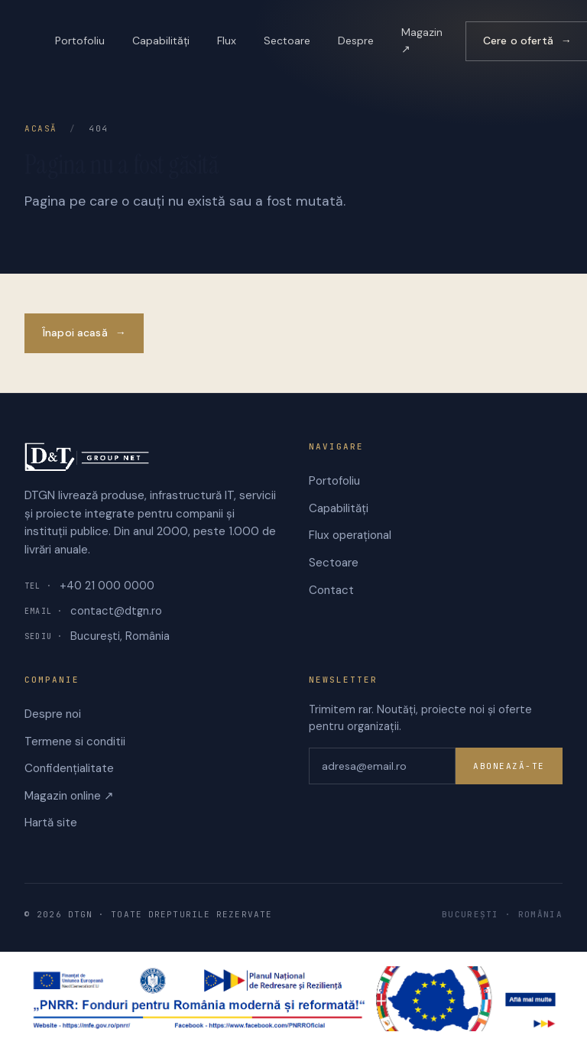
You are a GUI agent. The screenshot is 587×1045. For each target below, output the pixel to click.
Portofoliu (80, 40)
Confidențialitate (69, 768)
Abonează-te (509, 766)
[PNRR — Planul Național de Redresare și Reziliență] (293, 999)
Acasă (40, 128)
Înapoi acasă (84, 333)
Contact (331, 590)
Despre (356, 40)
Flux (226, 40)
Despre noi (52, 714)
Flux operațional (350, 535)
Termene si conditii (74, 741)
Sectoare (287, 40)
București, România (97, 636)
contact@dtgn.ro (93, 610)
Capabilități (161, 40)
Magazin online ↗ (69, 795)
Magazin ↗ (422, 40)
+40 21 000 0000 (89, 585)
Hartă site (50, 822)
